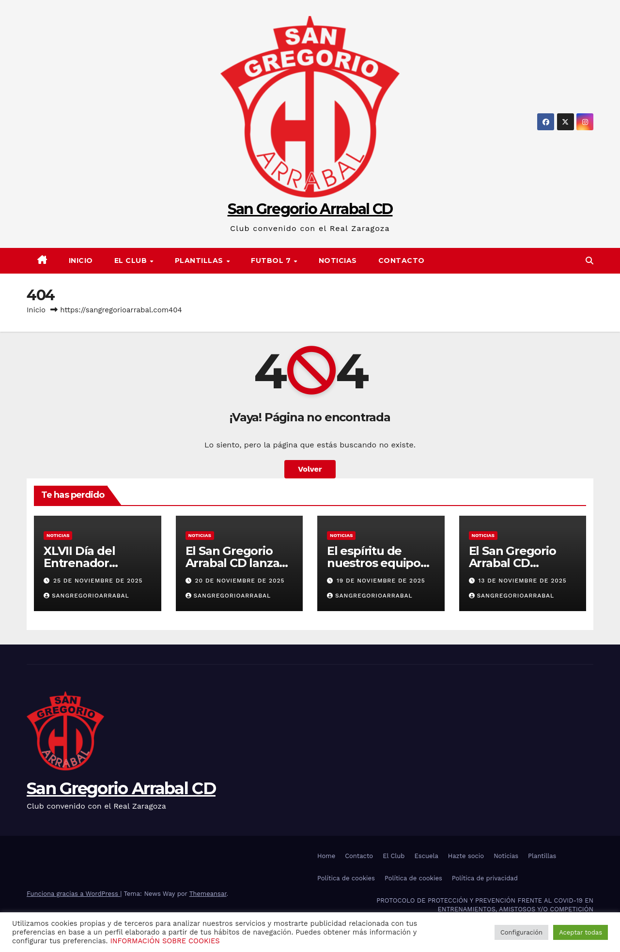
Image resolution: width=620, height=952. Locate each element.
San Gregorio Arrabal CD (310, 209)
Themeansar (208, 893)
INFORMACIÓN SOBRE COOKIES (164, 941)
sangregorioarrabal (86, 595)
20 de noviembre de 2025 (239, 580)
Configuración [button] (521, 932)
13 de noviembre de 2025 (522, 580)
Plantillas (542, 856)
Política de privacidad (485, 878)
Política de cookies (346, 878)
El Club (131, 260)
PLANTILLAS (200, 260)
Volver (310, 469)
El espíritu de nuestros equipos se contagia (376, 563)
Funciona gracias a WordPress (73, 893)
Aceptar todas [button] (580, 932)
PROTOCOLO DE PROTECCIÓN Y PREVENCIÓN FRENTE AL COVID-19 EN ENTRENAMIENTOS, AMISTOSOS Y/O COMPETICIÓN (484, 905)
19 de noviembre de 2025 (381, 580)
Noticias (338, 260)
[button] (589, 260)
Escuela (426, 856)
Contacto (401, 260)
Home (326, 856)
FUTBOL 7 (272, 260)
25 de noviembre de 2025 (98, 580)
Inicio (81, 260)
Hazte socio (466, 856)
